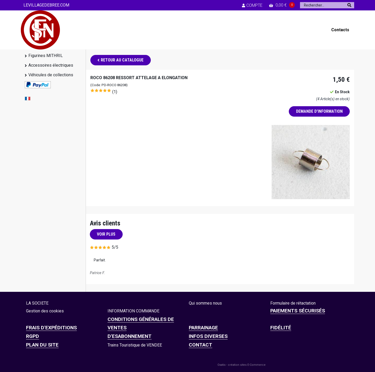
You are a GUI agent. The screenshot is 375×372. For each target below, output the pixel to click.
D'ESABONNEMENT (130, 336)
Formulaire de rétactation (293, 303)
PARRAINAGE (203, 328)
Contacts (340, 29)
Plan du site (42, 345)
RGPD (32, 336)
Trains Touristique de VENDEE (135, 345)
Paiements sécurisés (297, 311)
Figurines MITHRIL (45, 55)
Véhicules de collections (50, 74)
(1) (114, 91)
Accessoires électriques (50, 65)
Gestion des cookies (45, 310)
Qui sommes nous (205, 303)
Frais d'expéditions (51, 328)
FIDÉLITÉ (280, 328)
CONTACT (200, 345)
